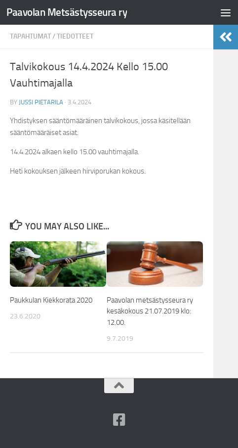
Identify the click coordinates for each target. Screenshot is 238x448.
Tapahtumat (30, 36)
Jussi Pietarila (41, 102)
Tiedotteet (75, 36)
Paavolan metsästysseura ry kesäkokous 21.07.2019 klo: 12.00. (150, 311)
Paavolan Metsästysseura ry (66, 12)
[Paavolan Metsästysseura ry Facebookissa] (119, 420)
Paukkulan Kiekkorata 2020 (51, 300)
